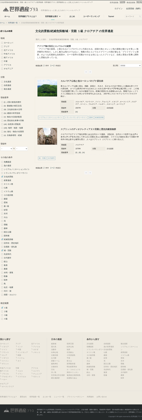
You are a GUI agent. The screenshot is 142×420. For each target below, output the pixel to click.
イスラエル (22, 377)
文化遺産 (7, 82)
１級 (6, 308)
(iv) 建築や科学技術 (12, 113)
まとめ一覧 (47, 397)
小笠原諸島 (71, 355)
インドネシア (23, 352)
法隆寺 (53, 349)
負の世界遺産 (109, 347)
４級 (6, 319)
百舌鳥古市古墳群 (58, 375)
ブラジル (5, 374)
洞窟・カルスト (10, 295)
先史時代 (7, 254)
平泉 (68, 358)
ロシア (4, 355)
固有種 (6, 236)
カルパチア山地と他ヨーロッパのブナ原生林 (82, 81)
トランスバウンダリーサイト (16, 173)
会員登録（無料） (134, 8)
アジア (6, 47)
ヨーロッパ (8, 43)
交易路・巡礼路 (10, 247)
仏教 (6, 188)
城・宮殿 (7, 250)
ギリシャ (5, 364)
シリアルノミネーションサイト (17, 169)
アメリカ (36, 347)
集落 (6, 265)
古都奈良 (54, 367)
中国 (19, 349)
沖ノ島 (53, 372)
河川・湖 (7, 291)
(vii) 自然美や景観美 (12, 124)
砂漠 (6, 210)
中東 (6, 61)
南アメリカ (8, 58)
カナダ (35, 349)
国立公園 (7, 232)
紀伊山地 (70, 347)
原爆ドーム (55, 361)
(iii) (80, 152)
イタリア (5, 347)
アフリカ (7, 65)
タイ (19, 361)
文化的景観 (8, 177)
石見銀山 (70, 352)
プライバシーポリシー (75, 397)
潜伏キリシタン (73, 372)
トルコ (20, 371)
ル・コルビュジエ (73, 369)
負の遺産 (7, 166)
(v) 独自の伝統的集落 (13, 117)
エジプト (36, 371)
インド (20, 347)
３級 (6, 315)
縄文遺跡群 (55, 378)
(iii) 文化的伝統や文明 (13, 109)
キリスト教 (8, 184)
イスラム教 (8, 191)
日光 (53, 369)
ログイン (119, 8)
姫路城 (53, 344)
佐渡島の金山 (72, 378)
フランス (5, 352)
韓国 (19, 355)
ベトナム (21, 358)
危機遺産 (7, 162)
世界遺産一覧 (13, 23)
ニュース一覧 (59, 397)
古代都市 (7, 258)
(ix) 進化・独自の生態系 (14, 132)
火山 (6, 217)
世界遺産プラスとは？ (8, 397)
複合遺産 (7, 89)
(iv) (83, 152)
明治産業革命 (72, 367)
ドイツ (4, 349)
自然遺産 (7, 85)
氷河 (6, 214)
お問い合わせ (102, 397)
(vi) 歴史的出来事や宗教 (14, 121)
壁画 (6, 203)
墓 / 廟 (6, 206)
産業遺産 (7, 180)
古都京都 (54, 355)
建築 (6, 199)
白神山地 (54, 352)
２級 (6, 311)
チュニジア (37, 374)
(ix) (76, 112)
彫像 (6, 276)
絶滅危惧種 (8, 239)
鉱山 (6, 262)
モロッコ (36, 377)
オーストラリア (8, 387)
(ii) (76, 152)
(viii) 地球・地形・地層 (13, 128)
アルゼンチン (7, 377)
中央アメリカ (9, 54)
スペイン (5, 361)
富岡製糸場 (71, 364)
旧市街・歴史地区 (11, 243)
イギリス (5, 358)
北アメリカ (8, 50)
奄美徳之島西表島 (73, 375)
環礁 (6, 225)
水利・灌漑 (8, 273)
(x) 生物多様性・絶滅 (13, 135)
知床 (68, 349)
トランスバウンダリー (95, 349)
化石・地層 (8, 287)
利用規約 (90, 397)
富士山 (69, 361)
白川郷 (53, 358)
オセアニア (8, 69)
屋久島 (53, 347)
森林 (6, 228)
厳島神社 (54, 364)
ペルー (4, 379)
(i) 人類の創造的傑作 (12, 102)
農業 (6, 269)
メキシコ (36, 352)
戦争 (6, 280)
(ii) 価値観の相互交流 (13, 106)
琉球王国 (70, 344)
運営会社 (23, 397)
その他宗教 (8, 195)
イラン (20, 374)
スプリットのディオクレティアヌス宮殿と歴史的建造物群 (88, 129)
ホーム (2, 23)
